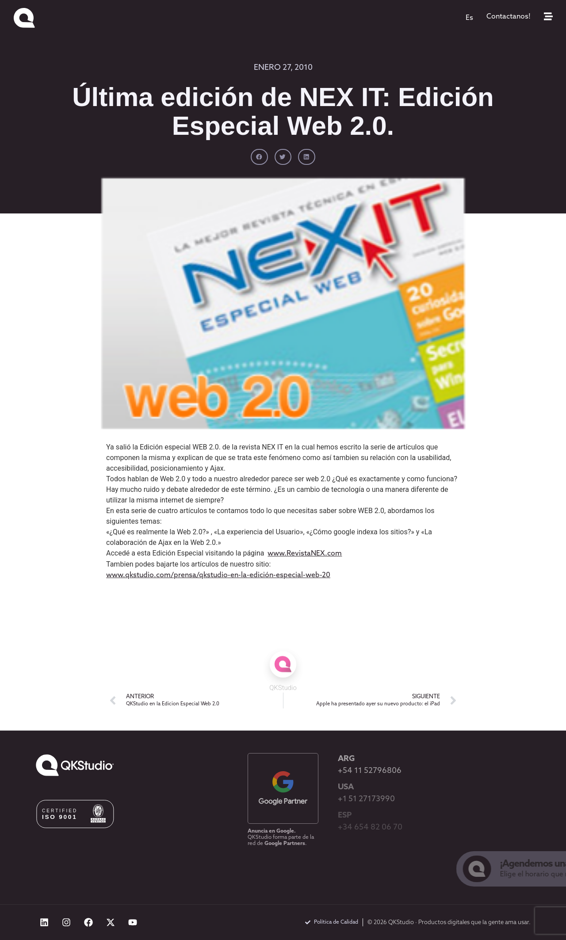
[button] (259, 157)
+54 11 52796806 (370, 771)
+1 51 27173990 (366, 799)
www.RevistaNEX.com (305, 553)
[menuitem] (469, 18)
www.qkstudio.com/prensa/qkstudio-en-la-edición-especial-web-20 (218, 575)
